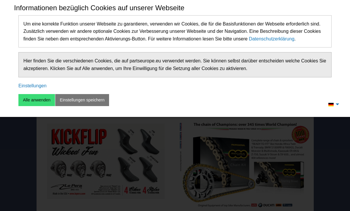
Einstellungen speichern (82, 100)
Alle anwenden (36, 100)
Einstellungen (32, 85)
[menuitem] (332, 104)
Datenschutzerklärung (271, 38)
